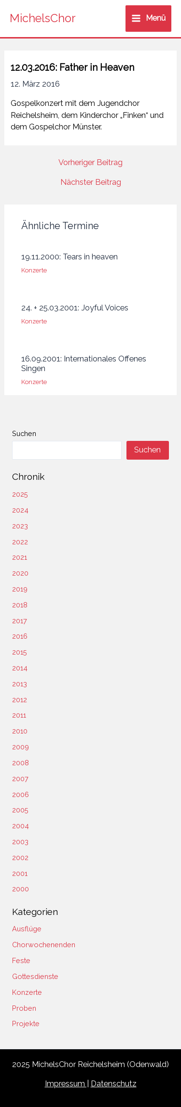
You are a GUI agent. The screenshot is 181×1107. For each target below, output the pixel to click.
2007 (20, 778)
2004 (20, 826)
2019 (20, 589)
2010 (20, 731)
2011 (19, 715)
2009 (20, 747)
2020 (20, 573)
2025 (20, 494)
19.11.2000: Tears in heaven (69, 256)
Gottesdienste (35, 976)
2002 (20, 857)
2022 (20, 542)
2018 (20, 605)
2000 (20, 889)
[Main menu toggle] (148, 18)
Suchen (24, 433)
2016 (20, 636)
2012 (19, 699)
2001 (20, 873)
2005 (20, 810)
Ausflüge (27, 929)
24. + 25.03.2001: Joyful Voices (74, 307)
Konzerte (34, 270)
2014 (20, 668)
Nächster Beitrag (90, 182)
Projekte (26, 1023)
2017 (19, 621)
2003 (20, 841)
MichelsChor (43, 18)
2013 (19, 684)
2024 (20, 510)
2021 (19, 557)
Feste (21, 960)
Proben (24, 1008)
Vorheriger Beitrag (90, 163)
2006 (20, 794)
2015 (19, 652)
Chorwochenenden (43, 944)
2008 (20, 763)
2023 (20, 526)
